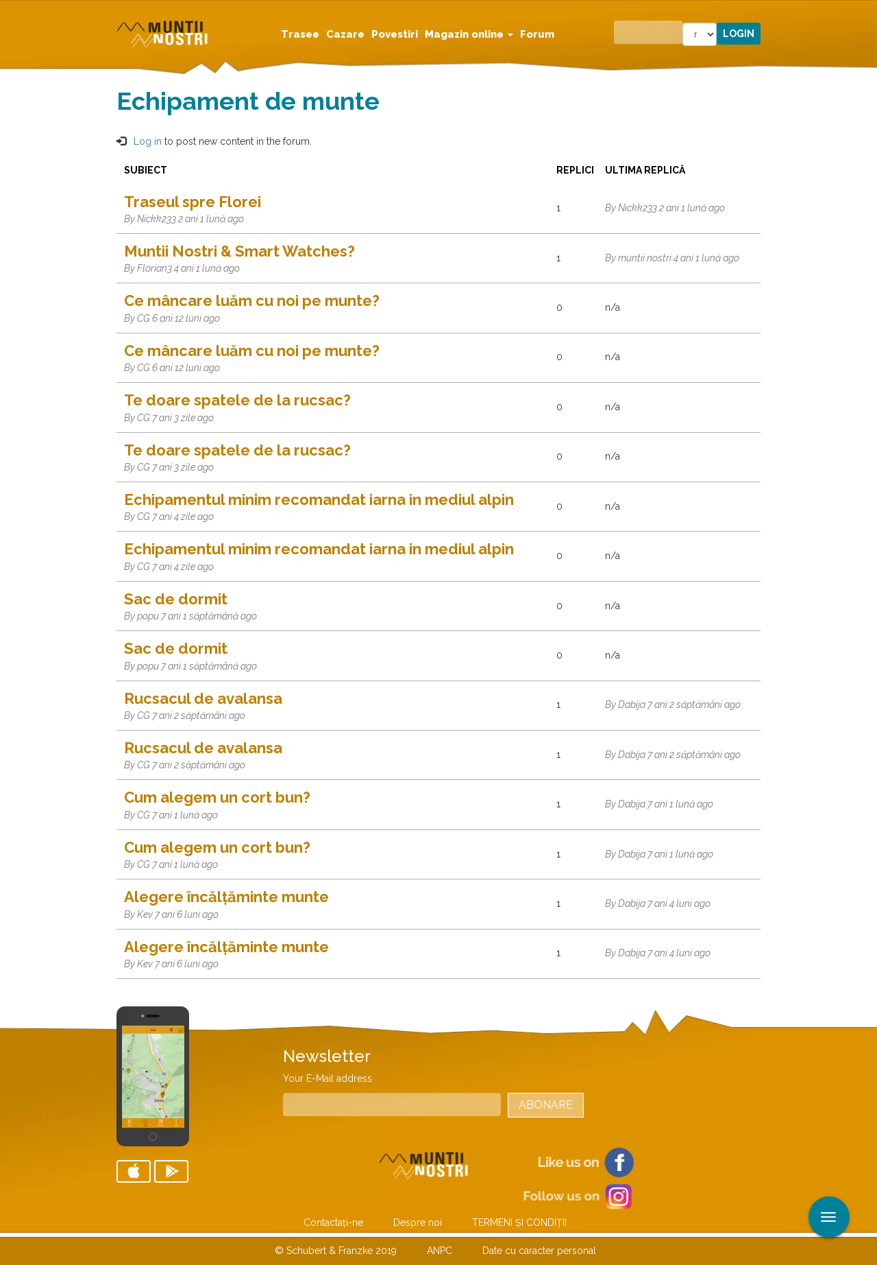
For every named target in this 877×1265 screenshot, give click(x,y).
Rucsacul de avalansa (203, 698)
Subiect (145, 170)
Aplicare (866, 12)
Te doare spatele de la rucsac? (237, 400)
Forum (537, 34)
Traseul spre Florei (192, 202)
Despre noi (417, 1222)
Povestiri (394, 34)
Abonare (546, 1104)
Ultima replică (651, 170)
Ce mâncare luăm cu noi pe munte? (252, 300)
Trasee (300, 34)
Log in (148, 141)
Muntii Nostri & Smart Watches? (239, 251)
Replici (575, 170)
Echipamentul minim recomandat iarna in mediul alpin (319, 499)
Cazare (345, 34)
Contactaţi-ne (333, 1222)
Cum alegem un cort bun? (217, 797)
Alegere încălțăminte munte (226, 897)
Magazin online (469, 34)
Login (738, 33)
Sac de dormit (175, 599)
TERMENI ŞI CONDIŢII (519, 1222)
